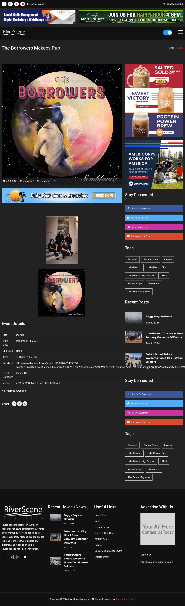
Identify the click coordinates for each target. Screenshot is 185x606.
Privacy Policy (102, 527)
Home (171, 47)
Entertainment (102, 557)
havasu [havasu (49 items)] (168, 259)
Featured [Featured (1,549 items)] (132, 259)
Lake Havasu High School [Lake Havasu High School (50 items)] (141, 275)
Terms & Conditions (105, 533)
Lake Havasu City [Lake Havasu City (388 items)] (157, 267)
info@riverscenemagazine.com (156, 562)
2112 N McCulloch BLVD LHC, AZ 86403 (38, 383)
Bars (26, 373)
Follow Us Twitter (139, 217)
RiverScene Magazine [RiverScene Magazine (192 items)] (139, 291)
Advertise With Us (36, 4)
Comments (34, 181)
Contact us (100, 515)
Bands (19, 373)
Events (98, 545)
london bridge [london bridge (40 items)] (135, 283)
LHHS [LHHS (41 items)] (164, 275)
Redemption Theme (125, 599)
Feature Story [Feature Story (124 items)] (151, 259)
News (98, 521)
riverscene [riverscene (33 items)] (154, 283)
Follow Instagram (139, 227)
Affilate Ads (101, 539)
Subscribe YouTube (141, 236)
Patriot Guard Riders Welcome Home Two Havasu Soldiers (164, 358)
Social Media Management (108, 550)
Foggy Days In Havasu (160, 316)
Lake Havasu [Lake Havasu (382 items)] (134, 267)
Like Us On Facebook (141, 208)
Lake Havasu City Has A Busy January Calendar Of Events (164, 335)
